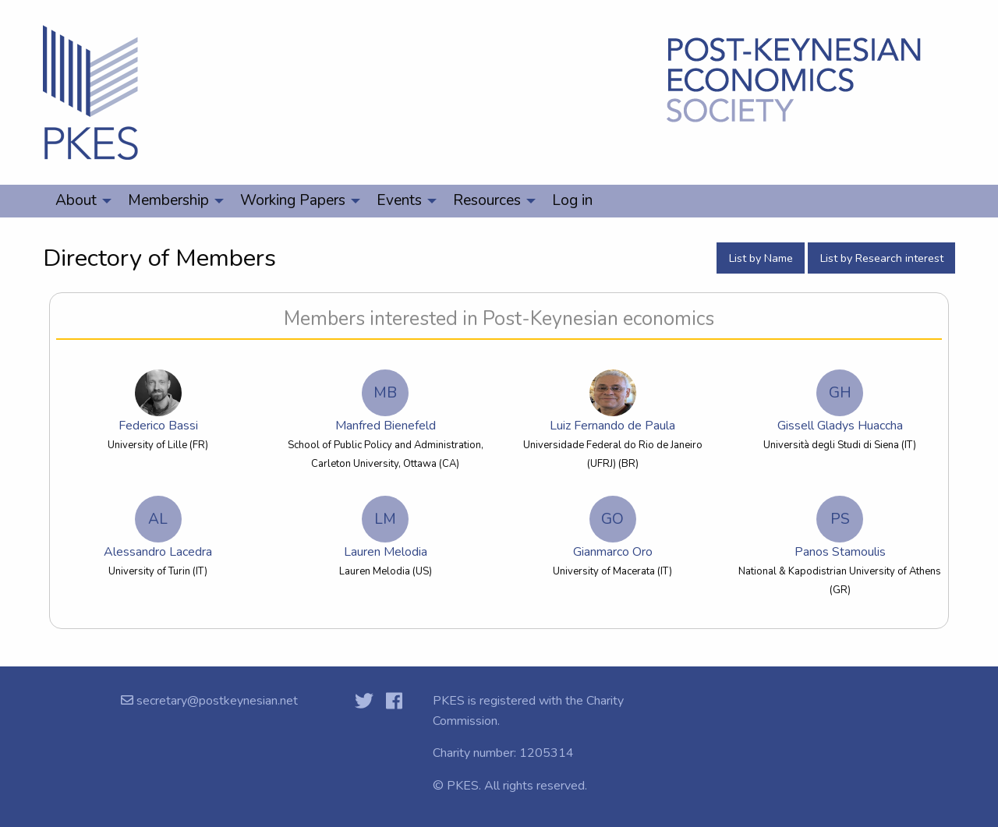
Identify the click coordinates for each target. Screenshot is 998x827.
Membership (168, 200)
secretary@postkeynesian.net (215, 700)
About (76, 200)
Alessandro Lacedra (158, 528)
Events (399, 200)
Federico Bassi (158, 401)
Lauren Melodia (385, 528)
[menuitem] (79, 201)
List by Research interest (881, 258)
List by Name (761, 258)
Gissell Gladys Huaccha (840, 401)
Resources (487, 200)
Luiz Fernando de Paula (613, 401)
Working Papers (292, 200)
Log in (572, 200)
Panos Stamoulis (840, 528)
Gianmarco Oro (613, 528)
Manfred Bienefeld (385, 401)
